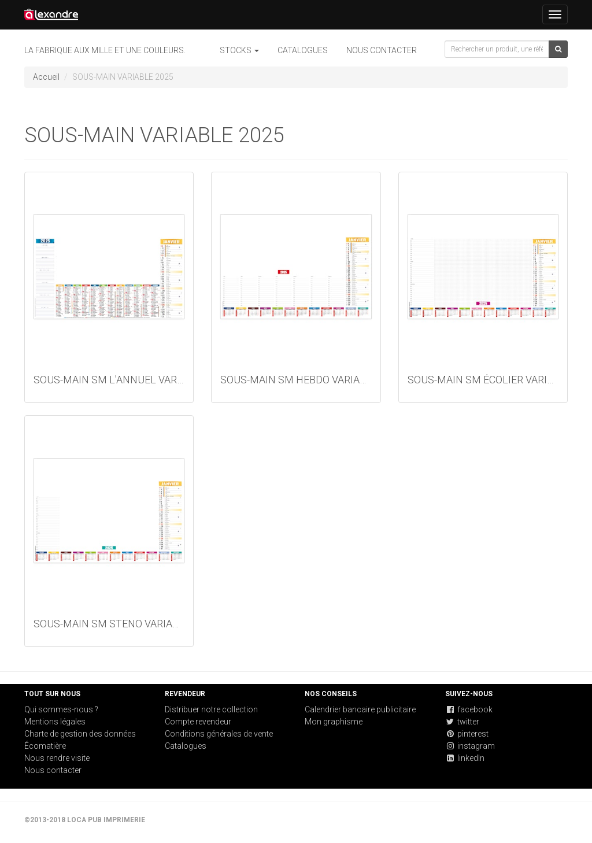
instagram (470, 745)
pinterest (467, 733)
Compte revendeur (198, 721)
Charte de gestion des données (80, 733)
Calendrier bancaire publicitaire (360, 709)
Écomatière (45, 745)
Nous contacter (381, 50)
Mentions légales (55, 721)
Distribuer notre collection (211, 709)
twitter (462, 721)
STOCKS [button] (239, 50)
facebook (469, 709)
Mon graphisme (333, 721)
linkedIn (464, 758)
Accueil (46, 77)
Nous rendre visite (57, 758)
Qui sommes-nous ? (61, 709)
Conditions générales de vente (219, 733)
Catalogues (303, 50)
